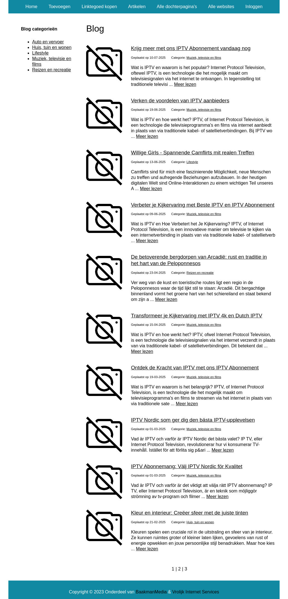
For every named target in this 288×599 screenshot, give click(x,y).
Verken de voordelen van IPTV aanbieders (180, 100)
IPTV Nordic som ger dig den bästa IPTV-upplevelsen (193, 420)
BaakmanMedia (151, 591)
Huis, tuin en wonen (200, 522)
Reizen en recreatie (200, 272)
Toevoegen (59, 6)
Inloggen (254, 6)
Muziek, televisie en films (204, 57)
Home (31, 6)
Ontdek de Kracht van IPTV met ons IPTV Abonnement (195, 368)
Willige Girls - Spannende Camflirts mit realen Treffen (192, 152)
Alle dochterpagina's (177, 6)
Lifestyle (192, 162)
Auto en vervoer (48, 41)
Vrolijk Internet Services (195, 591)
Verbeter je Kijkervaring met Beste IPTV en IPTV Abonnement (203, 205)
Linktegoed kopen (99, 6)
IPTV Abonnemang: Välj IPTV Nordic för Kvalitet (186, 466)
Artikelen (136, 6)
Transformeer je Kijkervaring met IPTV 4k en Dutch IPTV (196, 316)
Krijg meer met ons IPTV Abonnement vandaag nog (191, 48)
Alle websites (221, 6)
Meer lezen (185, 84)
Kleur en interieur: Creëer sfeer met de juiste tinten (189, 513)
